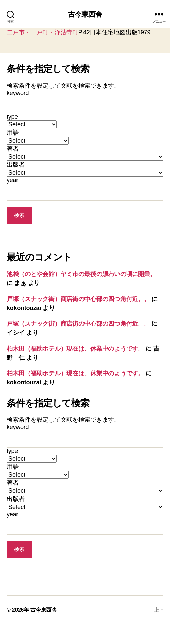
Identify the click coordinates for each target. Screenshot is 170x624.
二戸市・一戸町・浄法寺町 (42, 32)
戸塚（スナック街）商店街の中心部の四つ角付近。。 (78, 299)
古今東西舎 (85, 14)
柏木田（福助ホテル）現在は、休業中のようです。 (75, 348)
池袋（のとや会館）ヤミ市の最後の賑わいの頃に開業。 (81, 274)
